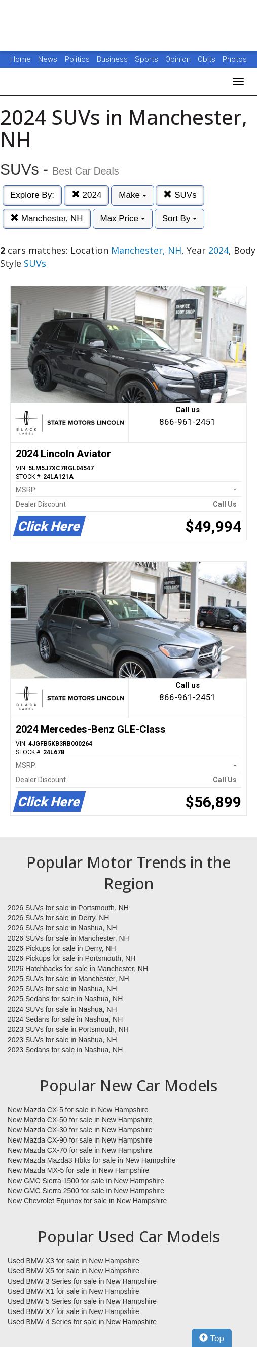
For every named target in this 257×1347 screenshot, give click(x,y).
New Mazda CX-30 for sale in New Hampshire (80, 1130)
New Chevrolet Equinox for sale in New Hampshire (87, 1201)
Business (113, 59)
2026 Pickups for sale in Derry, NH (62, 948)
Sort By (179, 218)
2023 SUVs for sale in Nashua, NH (62, 1039)
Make (132, 195)
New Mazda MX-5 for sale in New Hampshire (78, 1170)
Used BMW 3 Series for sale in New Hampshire (82, 1281)
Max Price (122, 218)
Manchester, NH (46, 218)
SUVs (179, 195)
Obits (207, 59)
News (47, 59)
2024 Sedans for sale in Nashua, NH (65, 1019)
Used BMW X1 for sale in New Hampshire (73, 1291)
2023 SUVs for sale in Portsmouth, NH (68, 1029)
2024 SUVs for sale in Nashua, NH (62, 1009)
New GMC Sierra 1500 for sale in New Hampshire (86, 1181)
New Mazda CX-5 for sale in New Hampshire (78, 1110)
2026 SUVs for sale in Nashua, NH (62, 928)
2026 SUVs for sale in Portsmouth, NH (68, 908)
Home (20, 59)
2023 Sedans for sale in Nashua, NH (65, 1050)
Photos (235, 59)
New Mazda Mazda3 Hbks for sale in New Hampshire (91, 1160)
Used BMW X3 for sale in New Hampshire (73, 1261)
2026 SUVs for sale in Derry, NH (58, 918)
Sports (147, 59)
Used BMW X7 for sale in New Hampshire (73, 1311)
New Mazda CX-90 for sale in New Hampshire (80, 1140)
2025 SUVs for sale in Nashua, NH (62, 989)
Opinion (179, 59)
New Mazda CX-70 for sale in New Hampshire (80, 1150)
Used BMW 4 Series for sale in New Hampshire (82, 1322)
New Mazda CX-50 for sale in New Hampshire (80, 1120)
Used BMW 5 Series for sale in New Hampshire (82, 1301)
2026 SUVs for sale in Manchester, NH (68, 938)
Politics (77, 59)
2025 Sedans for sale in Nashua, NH (65, 999)
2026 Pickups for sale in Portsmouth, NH (71, 958)
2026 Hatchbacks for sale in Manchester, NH (78, 968)
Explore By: (32, 195)
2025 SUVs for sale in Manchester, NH (68, 979)
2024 (86, 195)
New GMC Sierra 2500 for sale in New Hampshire (86, 1191)
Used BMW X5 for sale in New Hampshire (73, 1271)
